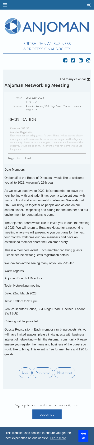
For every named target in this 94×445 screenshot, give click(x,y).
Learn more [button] (58, 438)
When (19, 98)
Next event (64, 372)
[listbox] (75, 79)
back (25, 372)
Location (17, 106)
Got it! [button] (83, 436)
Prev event (43, 372)
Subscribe (47, 414)
